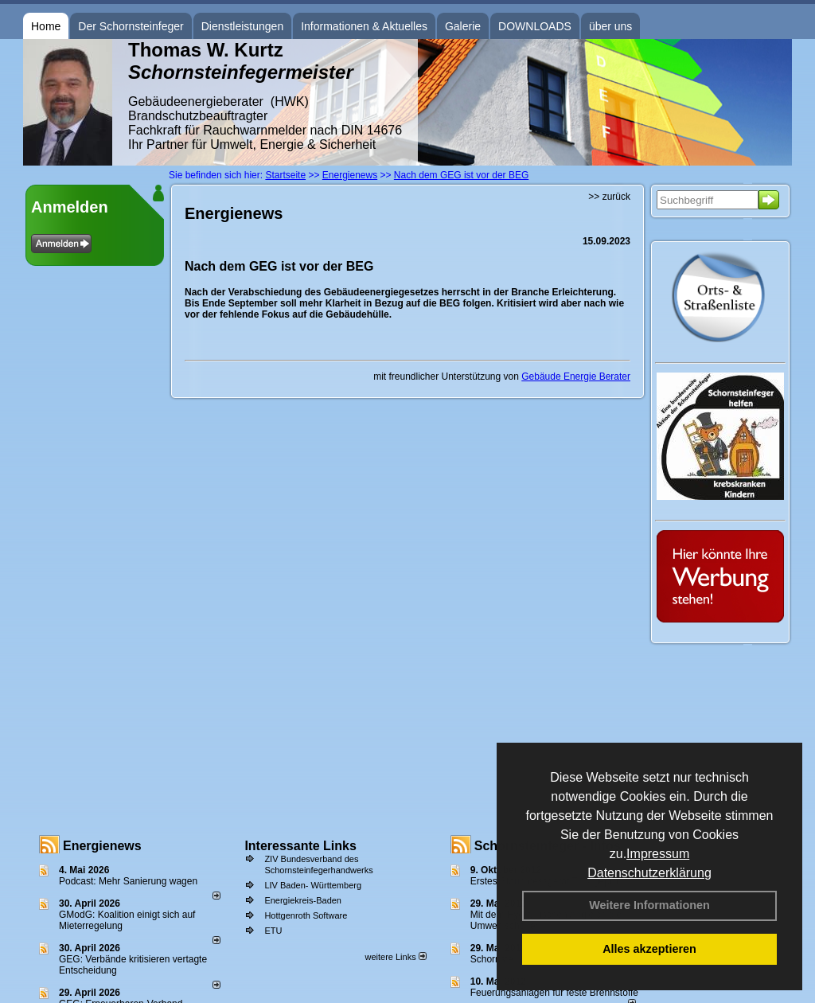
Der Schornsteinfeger (130, 26)
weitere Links (395, 957)
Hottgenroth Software (305, 915)
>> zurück (609, 196)
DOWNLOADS (534, 26)
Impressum (657, 854)
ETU (273, 930)
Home (45, 26)
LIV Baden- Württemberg (312, 885)
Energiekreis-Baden (302, 900)
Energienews (102, 846)
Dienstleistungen (242, 26)
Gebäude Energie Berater (575, 376)
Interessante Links (300, 846)
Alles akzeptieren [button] (649, 949)
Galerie (463, 26)
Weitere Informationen (649, 905)
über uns (610, 26)
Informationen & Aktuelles (364, 26)
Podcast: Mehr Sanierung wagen (128, 881)
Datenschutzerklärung (649, 873)
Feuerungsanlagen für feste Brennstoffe (554, 992)
